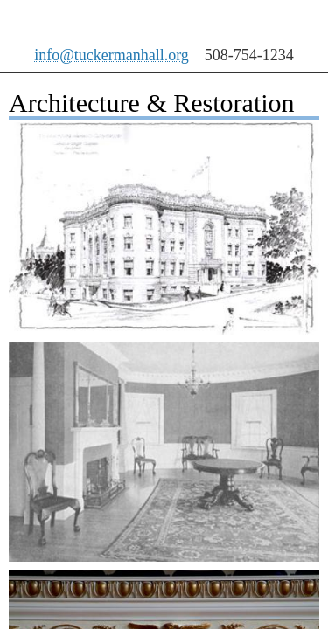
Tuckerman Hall (121, 21)
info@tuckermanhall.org (111, 55)
